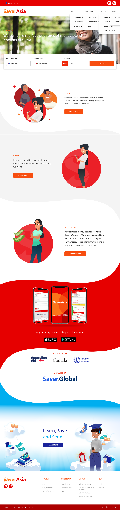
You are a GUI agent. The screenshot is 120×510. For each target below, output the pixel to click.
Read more (74, 111)
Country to (38, 58)
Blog (62, 491)
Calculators (65, 484)
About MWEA (84, 493)
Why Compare (75, 254)
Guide (100, 484)
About (103, 11)
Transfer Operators (50, 491)
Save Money (90, 11)
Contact (101, 488)
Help (114, 11)
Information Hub (85, 496)
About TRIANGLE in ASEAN (86, 488)
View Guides (23, 175)
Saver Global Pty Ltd (108, 507)
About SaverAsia (85, 484)
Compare (75, 11)
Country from (11, 58)
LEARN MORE (53, 445)
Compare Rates (48, 484)
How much (66, 58)
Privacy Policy (9, 507)
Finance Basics (66, 488)
